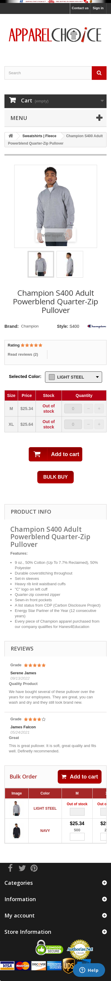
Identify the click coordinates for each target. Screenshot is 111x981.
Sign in (98, 8)
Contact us (80, 8)
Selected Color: (25, 376)
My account (19, 915)
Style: (62, 326)
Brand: (11, 326)
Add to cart (79, 777)
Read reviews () (23, 354)
